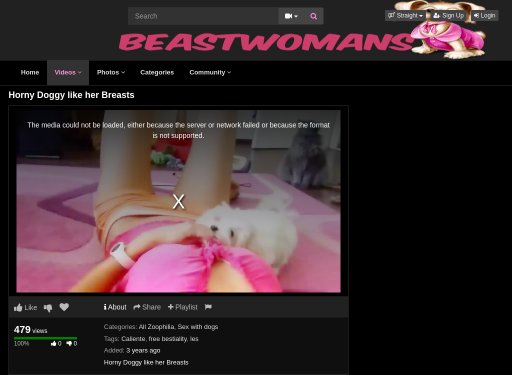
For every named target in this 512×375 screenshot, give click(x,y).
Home (30, 72)
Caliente (134, 338)
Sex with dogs (198, 326)
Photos (111, 72)
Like (26, 308)
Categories (157, 72)
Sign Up (449, 15)
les (194, 338)
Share (147, 307)
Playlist (183, 307)
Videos (68, 72)
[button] (405, 15)
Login (485, 15)
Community (210, 72)
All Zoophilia (156, 326)
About (115, 307)
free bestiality (168, 338)
